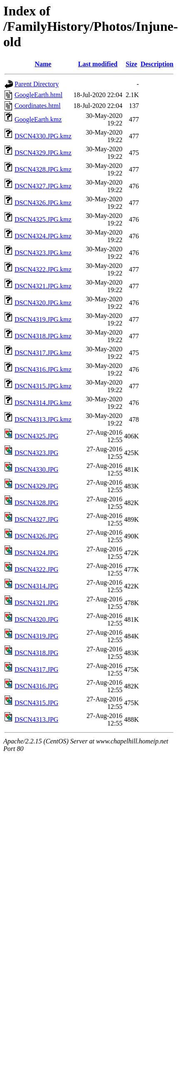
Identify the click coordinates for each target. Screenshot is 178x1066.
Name (43, 64)
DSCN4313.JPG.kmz (43, 419)
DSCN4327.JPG (36, 519)
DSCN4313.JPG (36, 719)
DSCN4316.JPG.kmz (43, 369)
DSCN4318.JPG (36, 652)
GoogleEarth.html (38, 94)
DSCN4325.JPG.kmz (43, 219)
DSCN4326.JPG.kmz (43, 202)
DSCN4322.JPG (36, 569)
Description (157, 64)
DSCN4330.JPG (36, 469)
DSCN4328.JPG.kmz (43, 169)
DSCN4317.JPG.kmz (43, 352)
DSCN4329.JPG (36, 486)
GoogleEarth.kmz (38, 119)
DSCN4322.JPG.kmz (43, 269)
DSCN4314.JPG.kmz (43, 402)
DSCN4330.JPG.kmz (43, 136)
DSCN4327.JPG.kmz (43, 186)
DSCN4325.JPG (36, 436)
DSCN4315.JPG (36, 702)
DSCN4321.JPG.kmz (43, 286)
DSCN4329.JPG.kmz (43, 152)
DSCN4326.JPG (36, 536)
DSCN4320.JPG (36, 619)
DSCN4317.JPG (36, 669)
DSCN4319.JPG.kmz (43, 319)
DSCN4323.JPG (36, 452)
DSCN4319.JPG (36, 636)
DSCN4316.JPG (36, 686)
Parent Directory (37, 84)
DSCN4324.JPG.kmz (43, 236)
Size (131, 64)
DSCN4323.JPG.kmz (43, 252)
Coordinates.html (38, 105)
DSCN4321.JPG (36, 602)
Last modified (98, 64)
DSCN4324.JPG (36, 552)
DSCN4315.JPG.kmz (43, 386)
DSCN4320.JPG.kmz (43, 302)
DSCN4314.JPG (36, 586)
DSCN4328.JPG (36, 502)
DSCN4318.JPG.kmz (43, 336)
